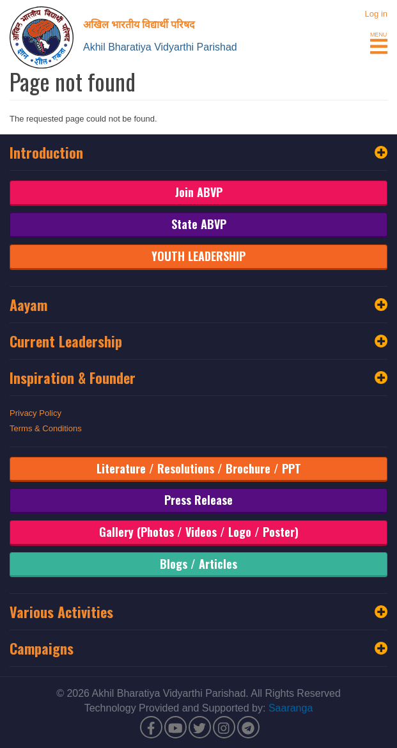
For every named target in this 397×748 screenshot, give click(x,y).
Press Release (198, 499)
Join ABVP (198, 192)
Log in (376, 14)
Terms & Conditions (46, 428)
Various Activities (198, 611)
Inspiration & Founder (198, 377)
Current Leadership (198, 341)
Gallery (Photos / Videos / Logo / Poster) (199, 531)
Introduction (198, 152)
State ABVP (198, 224)
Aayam (198, 304)
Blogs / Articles (198, 563)
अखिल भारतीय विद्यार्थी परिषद (139, 23)
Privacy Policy (35, 413)
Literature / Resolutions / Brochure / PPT (199, 468)
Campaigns (198, 648)
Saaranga (291, 708)
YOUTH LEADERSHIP (198, 256)
